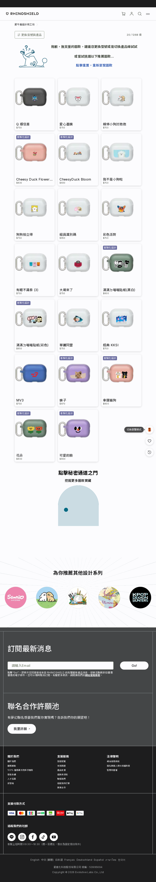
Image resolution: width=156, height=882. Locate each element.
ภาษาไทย (110, 859)
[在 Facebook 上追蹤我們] (33, 837)
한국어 (122, 859)
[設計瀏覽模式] (149, 430)
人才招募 (12, 779)
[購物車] (123, 13)
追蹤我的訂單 (63, 783)
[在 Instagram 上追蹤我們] (22, 837)
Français (69, 859)
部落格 (11, 783)
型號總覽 (61, 761)
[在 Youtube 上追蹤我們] (54, 837)
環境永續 (12, 774)
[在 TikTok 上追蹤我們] (43, 837)
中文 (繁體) (47, 859)
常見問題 (61, 766)
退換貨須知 (62, 774)
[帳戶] (131, 13)
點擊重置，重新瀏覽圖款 (94, 65)
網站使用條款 (92, 675)
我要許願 (22, 729)
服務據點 (12, 766)
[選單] (148, 13)
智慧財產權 (112, 770)
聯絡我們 (61, 779)
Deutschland (84, 859)
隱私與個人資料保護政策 (118, 766)
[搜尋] (140, 13)
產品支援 (61, 770)
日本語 (59, 859)
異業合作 (61, 787)
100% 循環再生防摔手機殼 (20, 770)
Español (99, 859)
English (34, 859)
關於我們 (12, 761)
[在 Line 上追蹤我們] (12, 837)
